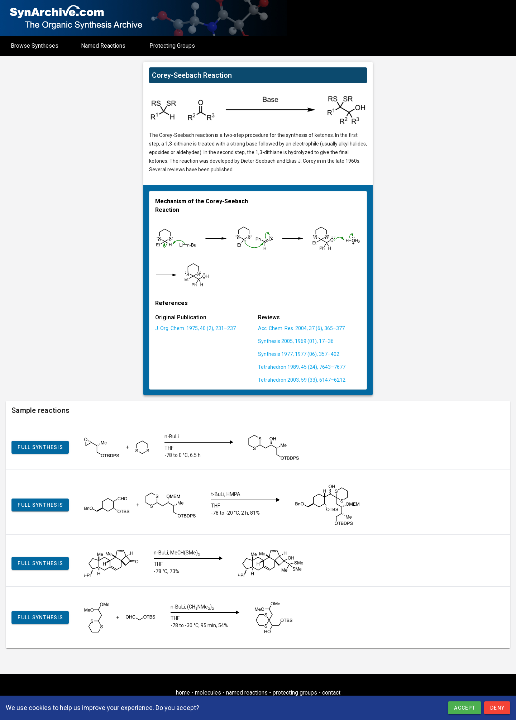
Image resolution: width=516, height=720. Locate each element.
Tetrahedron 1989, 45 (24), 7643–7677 (301, 367)
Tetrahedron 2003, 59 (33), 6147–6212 (301, 380)
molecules (208, 692)
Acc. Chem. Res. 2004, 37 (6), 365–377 (301, 328)
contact (331, 692)
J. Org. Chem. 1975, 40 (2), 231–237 (195, 328)
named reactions (247, 692)
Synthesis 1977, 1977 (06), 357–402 (298, 354)
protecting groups (295, 692)
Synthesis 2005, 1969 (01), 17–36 (296, 341)
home (183, 692)
